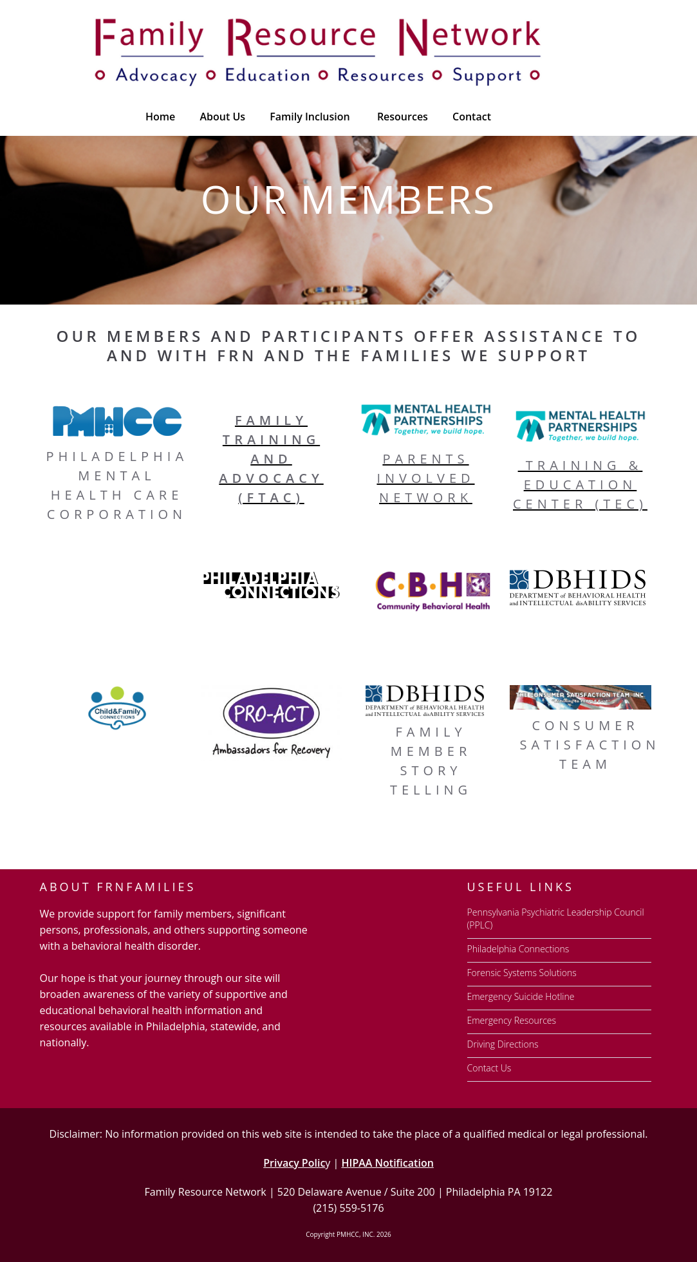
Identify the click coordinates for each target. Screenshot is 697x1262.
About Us (222, 116)
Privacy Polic (294, 1163)
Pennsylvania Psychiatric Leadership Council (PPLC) (555, 918)
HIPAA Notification (387, 1163)
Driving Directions (503, 1044)
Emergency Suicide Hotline (521, 996)
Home (160, 116)
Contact (471, 116)
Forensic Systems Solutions (522, 972)
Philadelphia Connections (518, 949)
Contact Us (489, 1068)
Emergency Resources (512, 1020)
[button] (401, 116)
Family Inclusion (310, 116)
